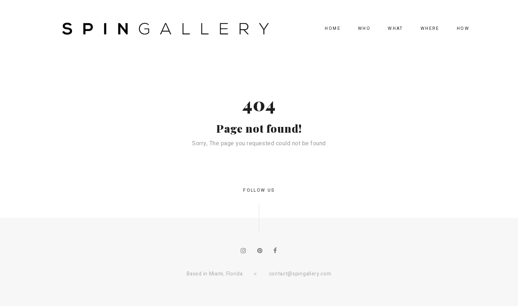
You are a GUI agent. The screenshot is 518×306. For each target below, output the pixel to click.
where (430, 28)
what (395, 28)
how (463, 28)
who (364, 28)
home (333, 28)
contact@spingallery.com (300, 274)
